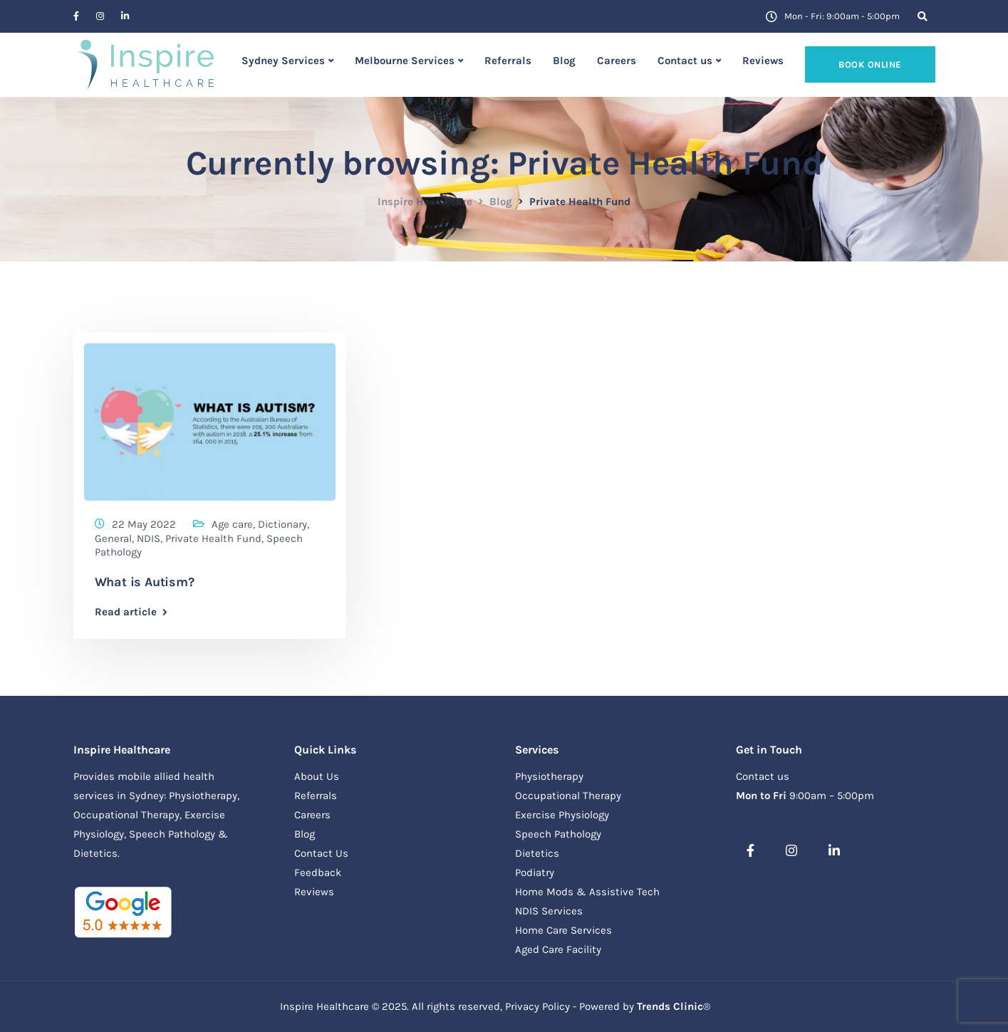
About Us (316, 776)
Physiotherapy (549, 776)
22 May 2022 (144, 524)
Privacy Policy (537, 1006)
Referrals (507, 60)
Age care (232, 524)
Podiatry (534, 872)
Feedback (317, 872)
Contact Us (321, 853)
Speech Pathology (558, 834)
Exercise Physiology (562, 814)
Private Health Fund (213, 538)
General (113, 538)
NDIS (148, 538)
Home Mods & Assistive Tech (587, 891)
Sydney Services (283, 60)
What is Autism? (144, 582)
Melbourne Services (404, 60)
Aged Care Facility (558, 949)
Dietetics (537, 853)
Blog (564, 60)
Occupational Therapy (568, 795)
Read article (126, 612)
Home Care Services (563, 930)
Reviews (763, 60)
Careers (616, 60)
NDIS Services (549, 911)
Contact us (685, 60)
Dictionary (282, 524)
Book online (870, 64)
